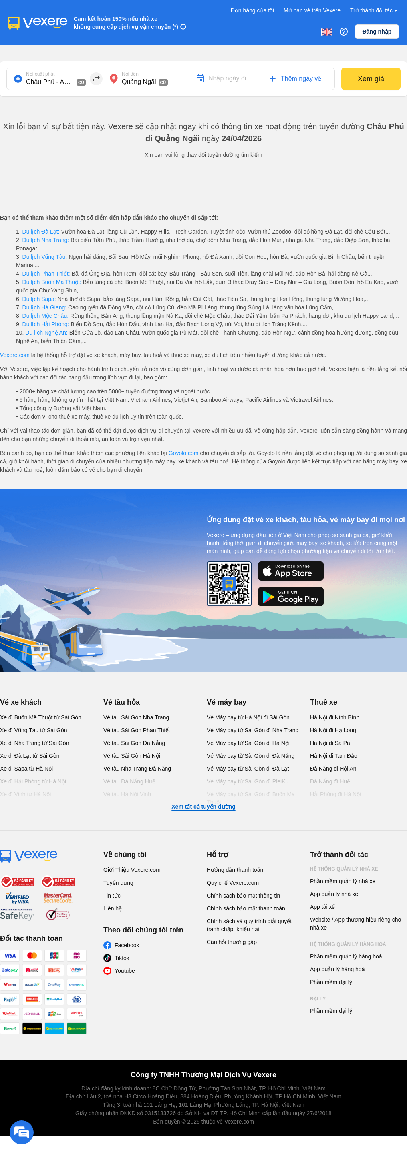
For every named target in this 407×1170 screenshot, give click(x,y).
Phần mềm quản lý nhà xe (342, 881)
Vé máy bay (226, 702)
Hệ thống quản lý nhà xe (344, 869)
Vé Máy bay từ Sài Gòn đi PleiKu (247, 781)
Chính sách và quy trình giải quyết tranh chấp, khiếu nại (249, 925)
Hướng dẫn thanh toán (235, 870)
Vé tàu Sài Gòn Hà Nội (131, 756)
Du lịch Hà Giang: (44, 307)
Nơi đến (130, 74)
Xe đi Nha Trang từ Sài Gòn (34, 743)
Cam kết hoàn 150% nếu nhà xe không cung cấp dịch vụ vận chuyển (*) (126, 23)
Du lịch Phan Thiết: (46, 273)
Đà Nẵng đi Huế (330, 781)
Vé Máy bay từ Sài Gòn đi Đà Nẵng (250, 756)
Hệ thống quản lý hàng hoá (348, 944)
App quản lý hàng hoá (337, 969)
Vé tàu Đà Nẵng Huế (129, 781)
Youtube (125, 971)
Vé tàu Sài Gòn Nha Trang (136, 717)
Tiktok (122, 958)
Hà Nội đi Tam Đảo (333, 756)
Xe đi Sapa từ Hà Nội (26, 768)
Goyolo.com (184, 453)
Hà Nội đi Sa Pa (330, 743)
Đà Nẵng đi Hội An (333, 768)
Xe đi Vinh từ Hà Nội (25, 794)
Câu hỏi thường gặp (232, 942)
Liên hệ (112, 908)
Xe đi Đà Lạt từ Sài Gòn (30, 756)
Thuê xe (323, 702)
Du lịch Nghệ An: (46, 332)
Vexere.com (15, 355)
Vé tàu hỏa (121, 702)
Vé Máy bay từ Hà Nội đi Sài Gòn (248, 717)
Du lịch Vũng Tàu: (45, 257)
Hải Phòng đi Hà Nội (335, 794)
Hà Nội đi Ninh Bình (334, 717)
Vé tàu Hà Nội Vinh (127, 794)
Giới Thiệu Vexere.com (132, 870)
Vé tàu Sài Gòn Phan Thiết (136, 730)
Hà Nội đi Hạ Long (333, 730)
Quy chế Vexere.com (233, 883)
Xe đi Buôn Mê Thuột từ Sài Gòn (40, 717)
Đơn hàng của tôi (252, 10)
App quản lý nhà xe (334, 894)
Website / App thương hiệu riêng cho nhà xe (355, 923)
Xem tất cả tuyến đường (203, 806)
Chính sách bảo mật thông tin (243, 895)
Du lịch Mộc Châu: (45, 316)
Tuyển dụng (118, 883)
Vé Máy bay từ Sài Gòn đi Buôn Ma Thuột (251, 798)
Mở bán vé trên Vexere (312, 10)
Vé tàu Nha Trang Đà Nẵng (137, 768)
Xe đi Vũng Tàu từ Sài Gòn (33, 730)
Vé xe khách (21, 702)
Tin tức (112, 895)
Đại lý (318, 999)
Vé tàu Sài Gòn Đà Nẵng (134, 743)
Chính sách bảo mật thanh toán (246, 908)
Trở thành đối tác (374, 10)
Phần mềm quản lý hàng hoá (346, 956)
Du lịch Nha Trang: (46, 240)
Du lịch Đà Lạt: (41, 231)
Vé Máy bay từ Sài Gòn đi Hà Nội (248, 743)
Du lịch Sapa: (39, 299)
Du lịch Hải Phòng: (46, 324)
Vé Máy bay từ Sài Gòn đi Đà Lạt (248, 768)
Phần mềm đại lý (331, 982)
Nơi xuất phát (40, 74)
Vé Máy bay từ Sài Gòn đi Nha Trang (252, 730)
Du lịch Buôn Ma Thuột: (52, 282)
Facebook (127, 945)
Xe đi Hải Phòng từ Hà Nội (33, 781)
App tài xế (322, 907)
